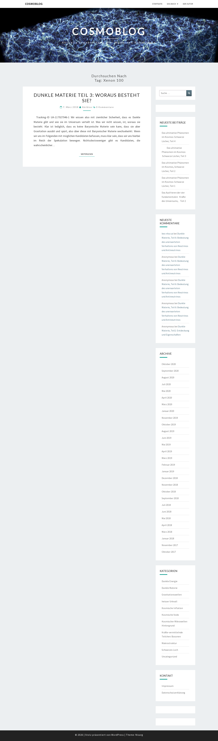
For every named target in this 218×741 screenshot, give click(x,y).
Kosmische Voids (170, 614)
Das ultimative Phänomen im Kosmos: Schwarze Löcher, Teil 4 (175, 136)
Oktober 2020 (169, 364)
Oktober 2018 (169, 491)
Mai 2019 (166, 444)
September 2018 (170, 498)
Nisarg (139, 734)
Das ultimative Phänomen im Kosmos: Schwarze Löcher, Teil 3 (174, 152)
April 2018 (167, 525)
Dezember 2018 (170, 478)
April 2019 (167, 451)
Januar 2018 (168, 538)
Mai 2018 (166, 518)
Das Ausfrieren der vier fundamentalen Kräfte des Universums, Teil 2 (174, 196)
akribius (87, 107)
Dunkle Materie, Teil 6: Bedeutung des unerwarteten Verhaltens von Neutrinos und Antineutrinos (175, 242)
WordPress (117, 734)
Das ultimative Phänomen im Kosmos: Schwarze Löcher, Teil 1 (175, 181)
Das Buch (171, 3)
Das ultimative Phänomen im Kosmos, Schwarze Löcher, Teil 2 (175, 166)
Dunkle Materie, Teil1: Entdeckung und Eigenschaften (175, 330)
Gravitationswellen (172, 594)
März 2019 (167, 458)
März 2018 (167, 531)
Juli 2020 (166, 384)
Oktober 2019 (169, 424)
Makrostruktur (169, 643)
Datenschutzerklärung (173, 692)
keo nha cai (167, 233)
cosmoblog (34, 4)
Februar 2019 (168, 464)
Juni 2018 (166, 511)
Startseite (157, 3)
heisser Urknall (169, 601)
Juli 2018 (166, 504)
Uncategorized (169, 656)
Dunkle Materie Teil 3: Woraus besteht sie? (87, 97)
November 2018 (170, 484)
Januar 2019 (168, 471)
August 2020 (168, 377)
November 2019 (170, 417)
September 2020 (170, 370)
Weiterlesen (88, 153)
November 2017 (170, 545)
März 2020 (167, 404)
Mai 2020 (166, 390)
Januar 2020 (168, 410)
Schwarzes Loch (170, 649)
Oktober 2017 (169, 551)
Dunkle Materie (169, 587)
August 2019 (168, 431)
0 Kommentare (105, 107)
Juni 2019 (166, 437)
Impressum (167, 685)
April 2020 (167, 397)
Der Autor (188, 3)
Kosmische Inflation (172, 608)
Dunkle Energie (169, 581)
